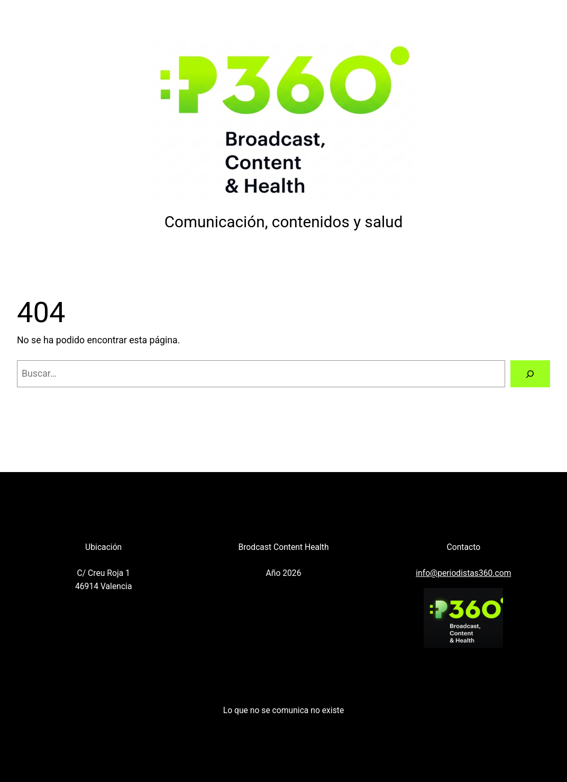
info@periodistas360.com (463, 573)
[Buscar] (530, 374)
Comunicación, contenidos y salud (283, 221)
